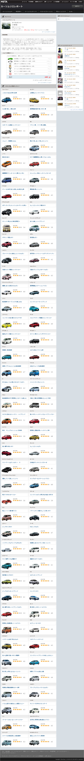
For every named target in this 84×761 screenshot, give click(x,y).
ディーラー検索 (73, 1)
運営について (26, 751)
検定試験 (8, 751)
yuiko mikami (68, 93)
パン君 (66, 49)
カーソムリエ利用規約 (38, 756)
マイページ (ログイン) (14, 756)
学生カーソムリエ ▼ (61, 11)
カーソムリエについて (16, 751)
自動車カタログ (38, 1)
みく (66, 62)
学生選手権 (52, 751)
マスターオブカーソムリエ (46, 11)
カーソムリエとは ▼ (7, 11)
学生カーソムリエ (44, 751)
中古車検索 (31, 1)
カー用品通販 (56, 1)
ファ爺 (66, 99)
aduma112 (67, 105)
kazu (66, 80)
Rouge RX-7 (68, 86)
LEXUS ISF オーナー (70, 74)
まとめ (70, 11)
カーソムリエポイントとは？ (48, 31)
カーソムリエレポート (62, 751)
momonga (67, 68)
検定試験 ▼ (18, 11)
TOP (3, 751)
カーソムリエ (65, 1)
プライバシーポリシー (26, 756)
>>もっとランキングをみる (76, 109)
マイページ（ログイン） (65, 19)
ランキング (4, 756)
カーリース (24, 1)
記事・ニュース (47, 1)
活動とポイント (34, 751)
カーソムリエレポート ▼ (31, 11)
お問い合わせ (48, 756)
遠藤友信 (67, 56)
